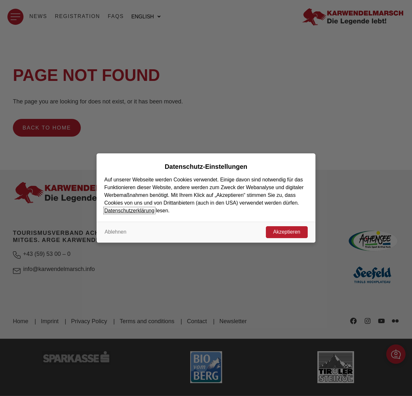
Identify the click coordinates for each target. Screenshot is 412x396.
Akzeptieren (287, 232)
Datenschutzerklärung (129, 210)
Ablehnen (115, 232)
